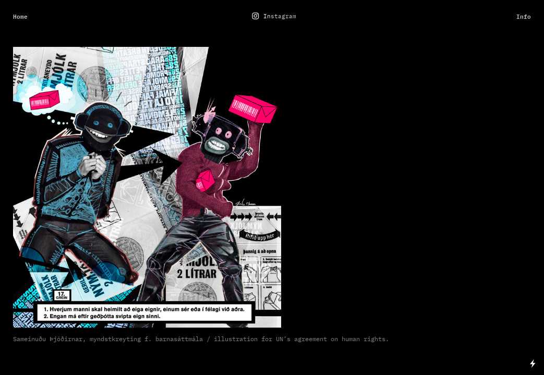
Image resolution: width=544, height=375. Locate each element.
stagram (283, 17)
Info (523, 16)
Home (20, 16)
